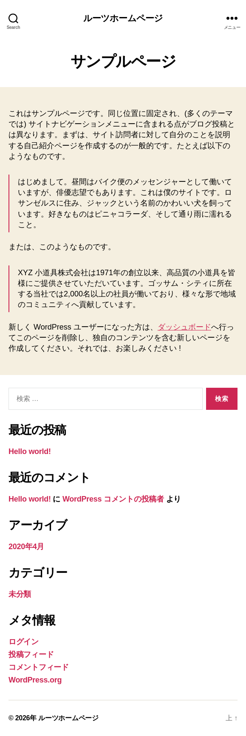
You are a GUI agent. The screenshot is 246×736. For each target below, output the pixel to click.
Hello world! (29, 451)
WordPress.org (35, 680)
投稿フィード (31, 654)
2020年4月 (26, 546)
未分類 (19, 594)
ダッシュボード (184, 327)
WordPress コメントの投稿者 (113, 499)
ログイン (23, 641)
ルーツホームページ (123, 18)
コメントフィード (38, 667)
